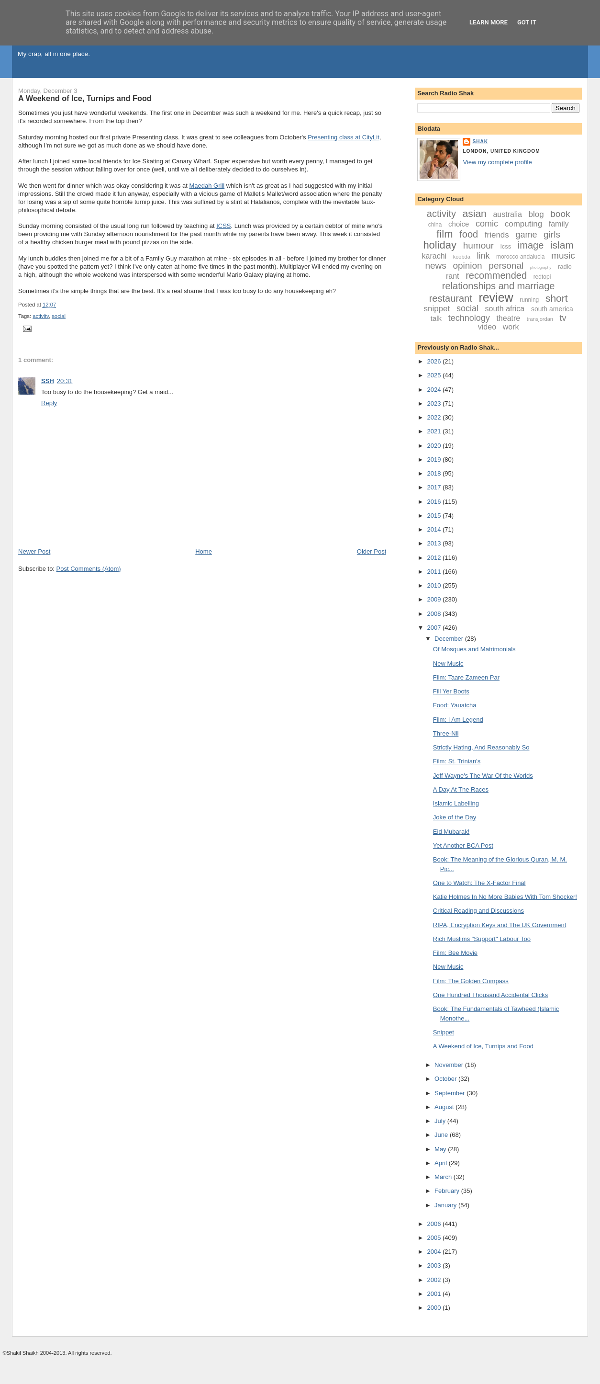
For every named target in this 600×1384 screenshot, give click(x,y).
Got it (526, 22)
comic (487, 223)
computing (523, 223)
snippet (436, 308)
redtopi (542, 276)
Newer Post (34, 551)
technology (469, 318)
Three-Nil (445, 733)
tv (563, 318)
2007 (435, 627)
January (446, 1205)
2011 (435, 571)
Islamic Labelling (456, 803)
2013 (435, 543)
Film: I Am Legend (458, 719)
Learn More (488, 22)
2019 (435, 459)
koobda (461, 257)
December (449, 638)
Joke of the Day (454, 817)
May (441, 1149)
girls (552, 234)
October (446, 1078)
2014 (435, 529)
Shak (480, 141)
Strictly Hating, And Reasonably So (481, 747)
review (495, 297)
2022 (435, 417)
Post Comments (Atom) (88, 568)
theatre (508, 318)
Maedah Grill (207, 185)
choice (458, 224)
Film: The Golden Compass (471, 981)
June (442, 1134)
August (445, 1107)
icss (505, 246)
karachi (434, 256)
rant (452, 276)
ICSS (223, 225)
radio (565, 266)
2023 (435, 403)
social (59, 316)
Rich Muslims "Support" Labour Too (482, 938)
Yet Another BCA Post (463, 845)
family (559, 224)
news (435, 266)
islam (562, 244)
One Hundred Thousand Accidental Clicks (490, 994)
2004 (435, 1251)
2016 (435, 501)
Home (203, 551)
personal (506, 266)
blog (536, 214)
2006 (435, 1223)
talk (436, 318)
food (468, 234)
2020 (435, 445)
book (560, 214)
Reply (49, 403)
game (526, 234)
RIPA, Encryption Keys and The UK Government (499, 925)
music (563, 255)
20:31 (65, 381)
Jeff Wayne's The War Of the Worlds (483, 775)
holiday (439, 245)
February (447, 1190)
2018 (435, 473)
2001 (435, 1293)
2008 (435, 613)
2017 (435, 487)
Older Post (371, 551)
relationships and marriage (498, 286)
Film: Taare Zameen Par (466, 677)
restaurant (450, 298)
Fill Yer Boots (451, 691)
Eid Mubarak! (451, 831)
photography (540, 267)
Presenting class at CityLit (343, 137)
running (529, 299)
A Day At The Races (461, 789)
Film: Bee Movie (455, 952)
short (556, 298)
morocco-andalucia (520, 256)
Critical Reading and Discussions (478, 910)
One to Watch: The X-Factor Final (479, 882)
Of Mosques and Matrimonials (474, 649)
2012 (435, 557)
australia (507, 214)
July (440, 1120)
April (441, 1163)
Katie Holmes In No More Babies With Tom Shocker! (505, 896)
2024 (435, 389)
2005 (435, 1237)
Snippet (443, 1032)
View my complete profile (497, 162)
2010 (435, 585)
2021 (435, 431)
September (450, 1093)
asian (475, 213)
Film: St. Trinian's (456, 761)
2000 (435, 1307)
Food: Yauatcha (455, 705)
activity (41, 316)
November (449, 1064)
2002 (435, 1279)
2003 (435, 1265)
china (435, 224)
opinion (467, 266)
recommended (496, 275)
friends (497, 234)
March (444, 1176)
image (531, 245)
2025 (435, 375)
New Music (448, 663)
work (511, 327)
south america (552, 309)
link (483, 256)
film (444, 234)
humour (478, 245)
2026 (435, 361)
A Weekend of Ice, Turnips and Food (85, 98)
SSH (47, 381)
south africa (505, 309)
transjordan (540, 319)
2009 (435, 599)
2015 (435, 515)
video (487, 327)
